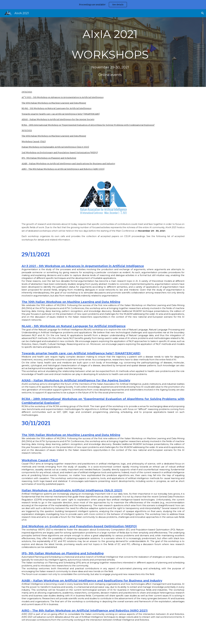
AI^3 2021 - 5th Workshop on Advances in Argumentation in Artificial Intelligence (63, 97)
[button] (202, 13)
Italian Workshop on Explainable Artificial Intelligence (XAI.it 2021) (55, 147)
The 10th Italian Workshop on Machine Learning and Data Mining (54, 103)
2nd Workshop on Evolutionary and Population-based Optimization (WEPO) (60, 152)
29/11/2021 (27, 92)
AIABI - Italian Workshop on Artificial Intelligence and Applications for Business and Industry (68, 163)
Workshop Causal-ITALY (34, 141)
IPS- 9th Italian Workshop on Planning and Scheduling (49, 158)
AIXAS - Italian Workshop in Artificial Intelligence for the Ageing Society (58, 119)
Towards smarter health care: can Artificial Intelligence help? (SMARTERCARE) (61, 114)
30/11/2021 (27, 130)
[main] (110, 52)
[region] (103, 4)
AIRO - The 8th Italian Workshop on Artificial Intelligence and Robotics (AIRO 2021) (63, 169)
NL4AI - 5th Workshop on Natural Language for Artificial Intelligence (56, 108)
